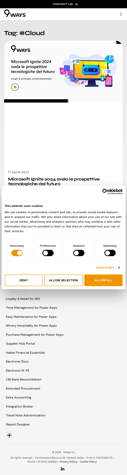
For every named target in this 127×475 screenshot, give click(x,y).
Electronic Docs (17, 361)
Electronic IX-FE (17, 370)
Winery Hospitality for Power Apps (31, 325)
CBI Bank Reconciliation (23, 379)
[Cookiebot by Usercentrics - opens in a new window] (105, 191)
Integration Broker (19, 406)
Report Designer (18, 424)
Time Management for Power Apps (31, 307)
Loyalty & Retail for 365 (23, 298)
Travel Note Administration (26, 415)
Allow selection (63, 280)
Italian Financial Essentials (25, 352)
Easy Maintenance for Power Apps (31, 316)
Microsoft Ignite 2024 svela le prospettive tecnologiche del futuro (54, 181)
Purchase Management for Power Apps (35, 334)
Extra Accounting (18, 397)
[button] (121, 14)
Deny (24, 280)
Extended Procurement (23, 388)
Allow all (103, 280)
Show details (105, 267)
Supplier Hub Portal (20, 343)
